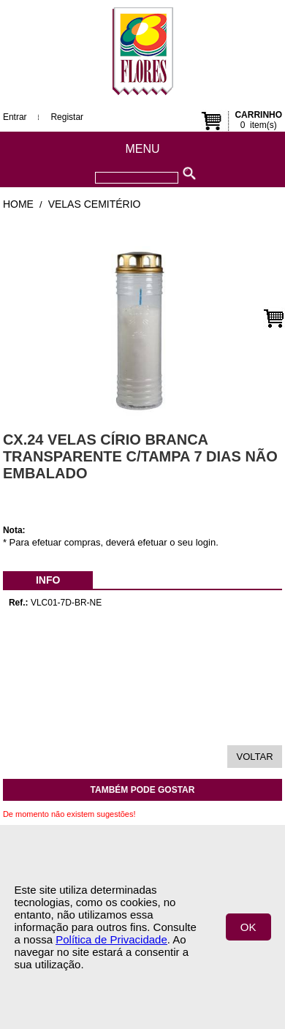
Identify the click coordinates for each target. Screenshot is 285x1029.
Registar (66, 117)
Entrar (15, 117)
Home (18, 204)
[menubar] (48, 580)
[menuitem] (48, 580)
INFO (48, 580)
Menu (142, 149)
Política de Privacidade (111, 939)
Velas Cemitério (94, 204)
